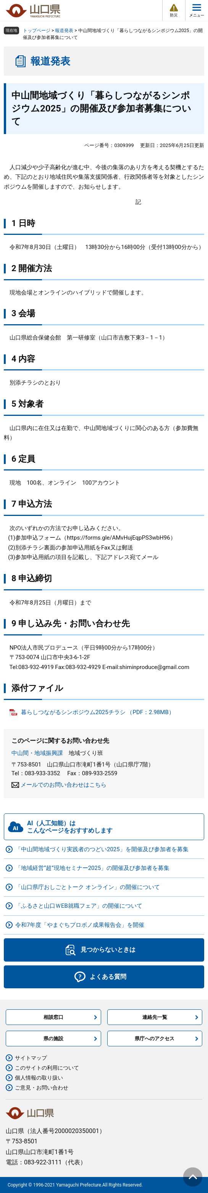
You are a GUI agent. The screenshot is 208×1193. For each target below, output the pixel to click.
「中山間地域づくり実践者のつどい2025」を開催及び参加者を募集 (102, 849)
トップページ (36, 30)
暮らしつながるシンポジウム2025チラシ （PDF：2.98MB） (97, 712)
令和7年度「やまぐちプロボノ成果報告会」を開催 (79, 924)
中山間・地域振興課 (37, 753)
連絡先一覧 (154, 1017)
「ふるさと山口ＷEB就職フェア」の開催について (78, 905)
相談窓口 (53, 1017)
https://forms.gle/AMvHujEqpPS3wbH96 (118, 537)
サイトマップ (31, 1058)
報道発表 (64, 30)
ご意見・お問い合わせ (41, 1088)
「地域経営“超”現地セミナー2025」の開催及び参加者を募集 (92, 868)
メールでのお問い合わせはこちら (63, 784)
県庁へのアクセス (154, 1038)
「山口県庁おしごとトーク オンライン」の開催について (87, 887)
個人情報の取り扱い (39, 1078)
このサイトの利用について (47, 1068)
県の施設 (53, 1038)
